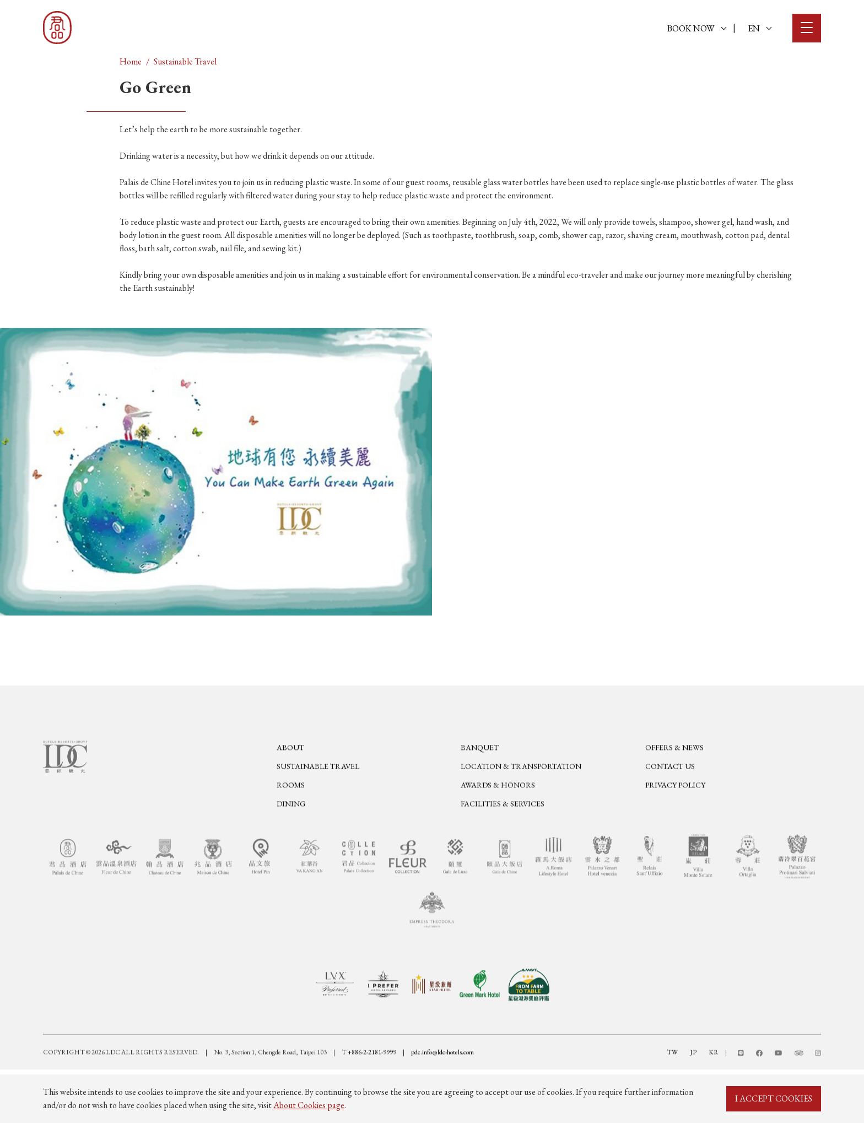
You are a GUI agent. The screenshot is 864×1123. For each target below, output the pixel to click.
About (290, 776)
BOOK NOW (696, 28)
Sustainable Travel (185, 61)
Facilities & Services (502, 832)
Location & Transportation (521, 795)
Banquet (480, 776)
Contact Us (670, 795)
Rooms (291, 813)
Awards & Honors (498, 813)
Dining (291, 832)
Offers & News (674, 776)
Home (131, 61)
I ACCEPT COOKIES (773, 1098)
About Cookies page (308, 1105)
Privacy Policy (675, 813)
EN (759, 28)
